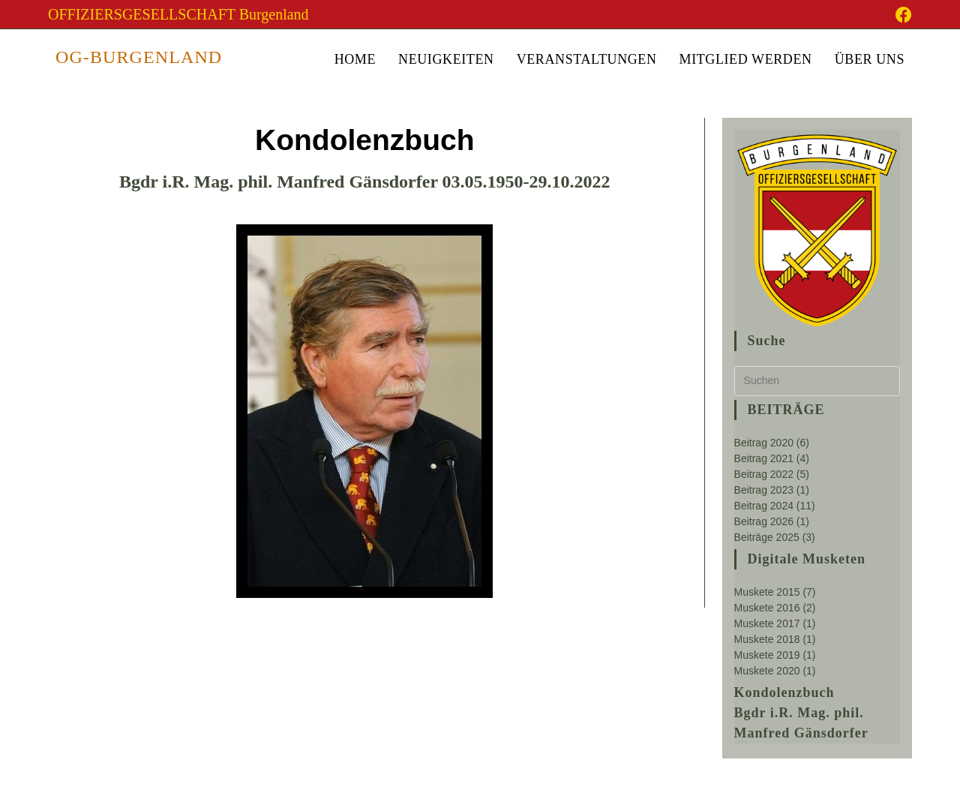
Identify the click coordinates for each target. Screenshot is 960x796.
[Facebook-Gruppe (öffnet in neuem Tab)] (901, 15)
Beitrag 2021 (764, 458)
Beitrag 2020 (764, 443)
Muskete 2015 (767, 592)
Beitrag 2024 (764, 506)
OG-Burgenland (139, 57)
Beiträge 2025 (767, 537)
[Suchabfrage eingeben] (817, 381)
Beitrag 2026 (764, 521)
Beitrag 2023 (764, 490)
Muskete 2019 (767, 655)
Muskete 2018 (767, 639)
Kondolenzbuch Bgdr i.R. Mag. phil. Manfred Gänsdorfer (801, 712)
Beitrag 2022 (764, 474)
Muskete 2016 (767, 608)
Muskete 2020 (767, 671)
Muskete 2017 (767, 623)
